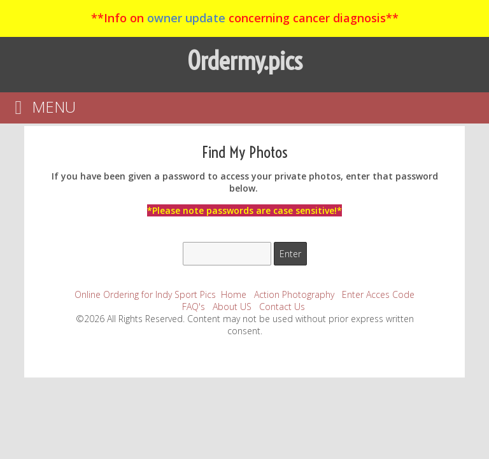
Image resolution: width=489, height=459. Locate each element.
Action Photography (294, 294)
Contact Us (282, 306)
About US (232, 306)
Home (233, 294)
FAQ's (193, 306)
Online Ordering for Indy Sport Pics (145, 294)
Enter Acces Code (378, 294)
